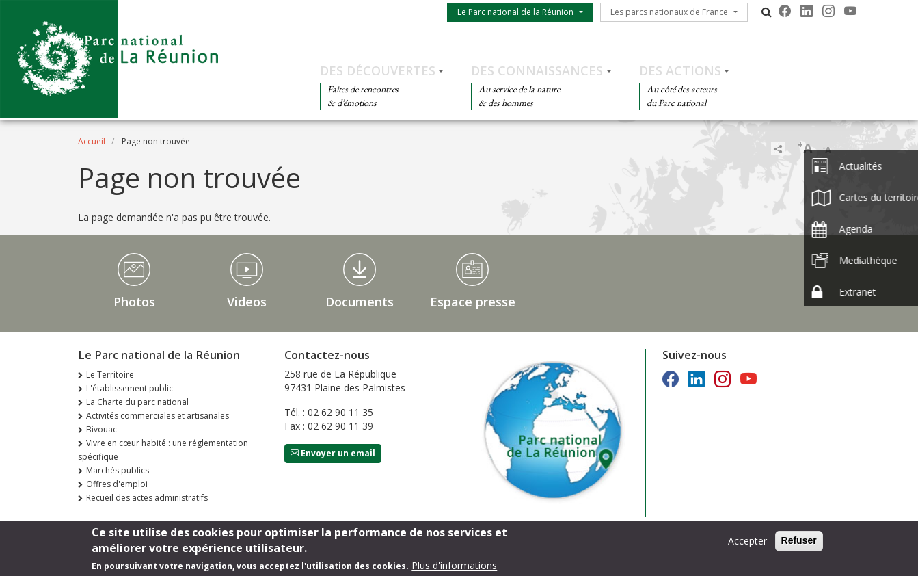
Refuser (799, 542)
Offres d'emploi (117, 484)
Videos (247, 301)
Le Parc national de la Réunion (515, 12)
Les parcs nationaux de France (669, 12)
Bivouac (101, 429)
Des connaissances (537, 70)
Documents (359, 301)
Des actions (680, 70)
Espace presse (472, 301)
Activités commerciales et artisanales (157, 415)
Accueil (91, 141)
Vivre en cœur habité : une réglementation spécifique (163, 449)
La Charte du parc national (137, 402)
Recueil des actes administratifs (147, 497)
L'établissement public (129, 388)
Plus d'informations (454, 567)
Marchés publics (117, 470)
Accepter (747, 542)
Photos (134, 301)
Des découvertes (377, 70)
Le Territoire (110, 374)
